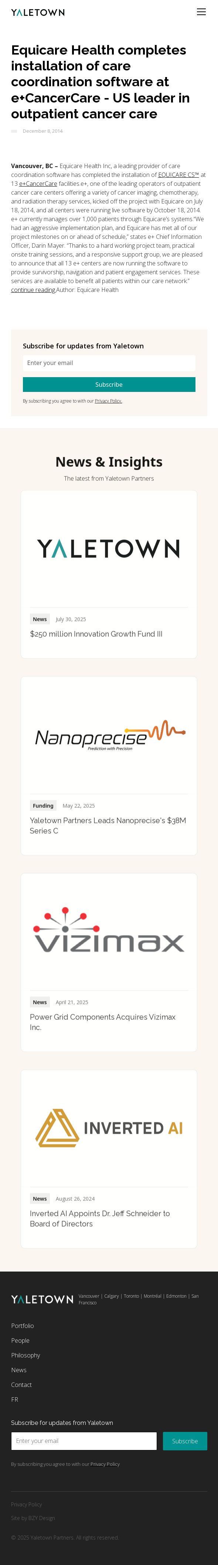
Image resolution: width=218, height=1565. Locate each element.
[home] (37, 11)
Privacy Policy (26, 1504)
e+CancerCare (38, 184)
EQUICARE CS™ (178, 175)
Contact (21, 1385)
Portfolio (22, 1326)
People (20, 1340)
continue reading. (33, 290)
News (19, 1370)
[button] (200, 12)
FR (14, 1399)
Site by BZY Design (33, 1517)
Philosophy (25, 1355)
